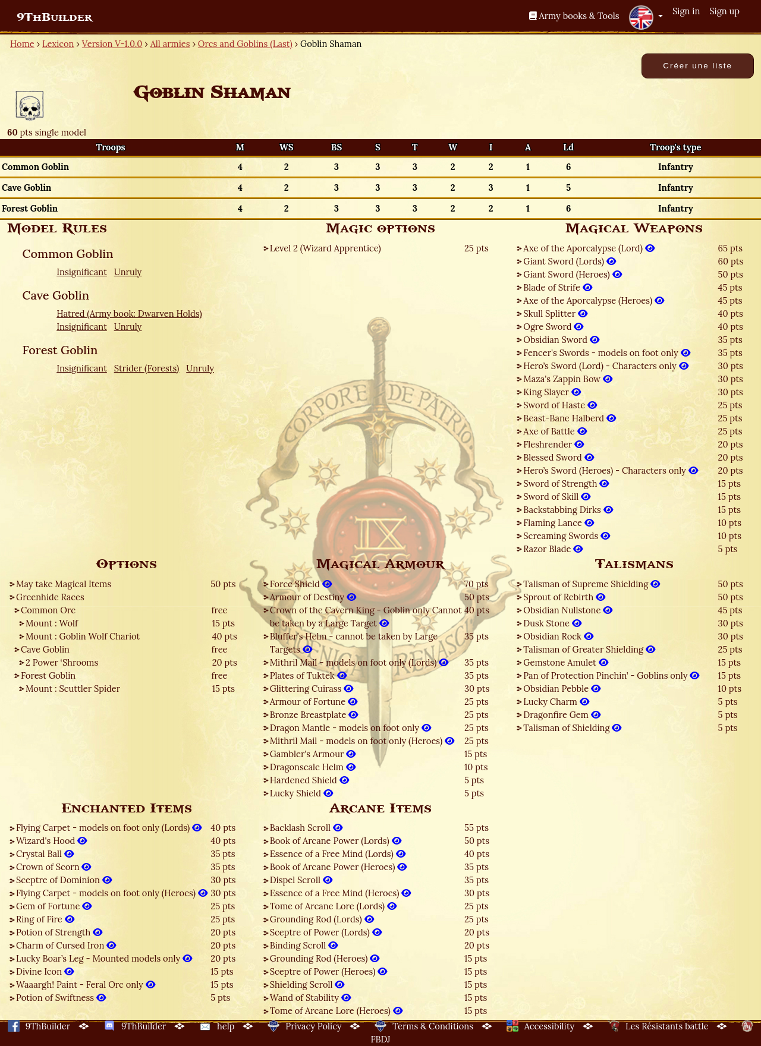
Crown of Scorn (53, 866)
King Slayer (551, 392)
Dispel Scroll (301, 880)
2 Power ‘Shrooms (62, 662)
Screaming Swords (566, 535)
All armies (170, 43)
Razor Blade (553, 548)
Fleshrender (553, 444)
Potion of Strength (59, 932)
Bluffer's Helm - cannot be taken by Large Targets (354, 643)
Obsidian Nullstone (567, 610)
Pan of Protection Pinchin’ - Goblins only (611, 675)
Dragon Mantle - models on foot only (350, 727)
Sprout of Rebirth (564, 597)
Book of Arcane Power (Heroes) (338, 866)
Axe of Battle (554, 431)
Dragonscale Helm (313, 767)
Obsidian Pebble (561, 688)
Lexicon (58, 43)
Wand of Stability (310, 997)
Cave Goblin (45, 649)
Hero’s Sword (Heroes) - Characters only (610, 470)
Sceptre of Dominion (64, 880)
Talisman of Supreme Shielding (591, 584)
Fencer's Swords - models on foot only (606, 352)
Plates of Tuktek (308, 675)
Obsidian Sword (561, 339)
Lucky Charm (556, 701)
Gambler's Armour (313, 754)
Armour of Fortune (313, 701)
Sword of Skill (556, 496)
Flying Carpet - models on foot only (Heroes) (111, 893)
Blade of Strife (557, 287)
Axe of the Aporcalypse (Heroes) (593, 300)
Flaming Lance (558, 522)
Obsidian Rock (558, 636)
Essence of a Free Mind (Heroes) (340, 893)
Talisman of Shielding (572, 727)
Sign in (686, 11)
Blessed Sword (558, 457)
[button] (646, 17)
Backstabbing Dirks (567, 509)
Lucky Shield (301, 793)
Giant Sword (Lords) (569, 261)
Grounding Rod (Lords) (322, 919)
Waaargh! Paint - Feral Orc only (85, 984)
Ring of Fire (45, 919)
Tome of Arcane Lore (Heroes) (336, 1010)
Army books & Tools (574, 15)
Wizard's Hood (51, 840)
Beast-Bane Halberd (569, 418)
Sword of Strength (566, 483)
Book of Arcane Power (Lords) (335, 840)
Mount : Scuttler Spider (73, 688)
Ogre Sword (553, 326)
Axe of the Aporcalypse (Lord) (589, 248)
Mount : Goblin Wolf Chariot (83, 636)
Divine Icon (45, 971)
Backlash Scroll (306, 827)
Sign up (724, 11)
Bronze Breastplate (314, 714)
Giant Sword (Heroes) (572, 274)
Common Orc (48, 610)
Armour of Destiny (313, 597)
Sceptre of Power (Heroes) (329, 971)
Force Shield (301, 584)
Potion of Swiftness (61, 997)
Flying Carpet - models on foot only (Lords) (109, 827)
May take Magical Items (63, 584)
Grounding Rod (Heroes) (325, 958)
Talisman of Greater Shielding (589, 649)
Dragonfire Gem (561, 714)
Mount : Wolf (52, 623)
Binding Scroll (304, 945)
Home (22, 43)
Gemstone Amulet (565, 662)
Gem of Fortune (54, 906)
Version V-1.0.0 (112, 43)
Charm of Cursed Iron (66, 945)
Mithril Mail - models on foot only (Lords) (359, 662)
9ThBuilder (54, 17)
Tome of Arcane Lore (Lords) (333, 906)
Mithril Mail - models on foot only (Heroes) (362, 740)
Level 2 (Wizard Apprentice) (325, 248)
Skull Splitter (555, 313)
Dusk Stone (552, 623)
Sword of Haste (560, 405)
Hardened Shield (309, 780)
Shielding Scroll (307, 984)
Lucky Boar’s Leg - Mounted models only (104, 958)
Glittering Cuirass (312, 688)
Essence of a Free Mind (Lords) (337, 853)
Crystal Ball (45, 853)
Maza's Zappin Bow (567, 379)
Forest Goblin (48, 675)
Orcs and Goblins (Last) (245, 43)
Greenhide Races (50, 597)
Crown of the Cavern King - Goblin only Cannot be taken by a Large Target (366, 616)
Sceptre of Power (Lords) (326, 932)
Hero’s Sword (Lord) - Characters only (605, 365)
